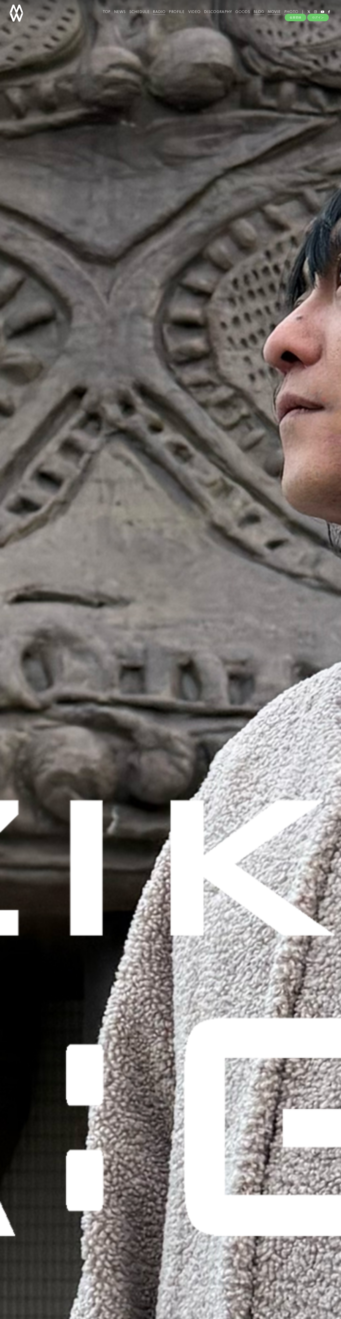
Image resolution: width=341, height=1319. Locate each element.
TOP (104, 14)
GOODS (240, 14)
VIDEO (192, 14)
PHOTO (289, 14)
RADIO (157, 14)
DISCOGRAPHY (216, 14)
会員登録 (295, 22)
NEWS (118, 14)
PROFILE (174, 14)
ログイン (318, 22)
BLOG (256, 14)
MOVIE (272, 14)
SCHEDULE (137, 14)
